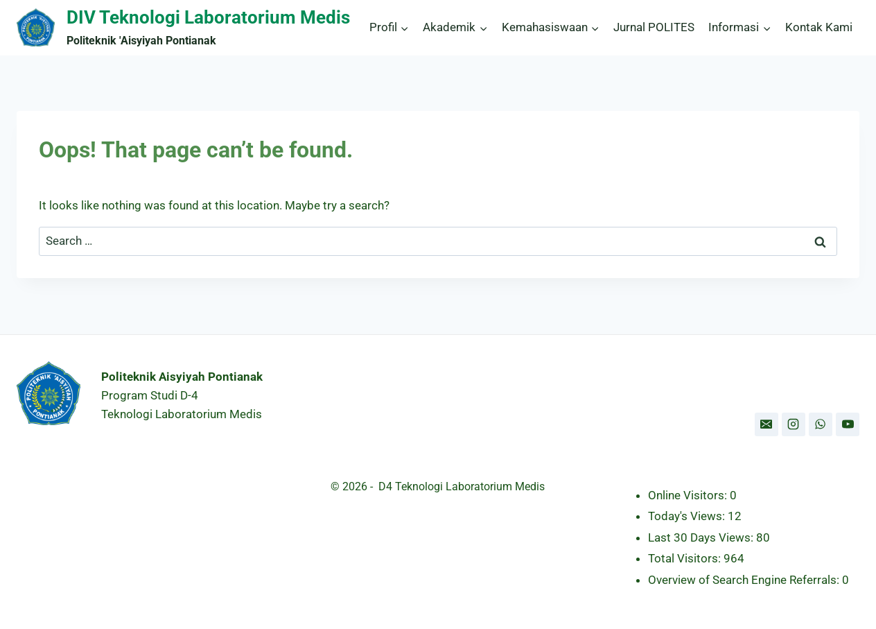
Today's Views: (688, 516)
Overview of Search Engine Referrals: (745, 580)
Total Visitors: (686, 558)
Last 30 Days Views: (702, 537)
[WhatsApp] (820, 424)
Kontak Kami (818, 27)
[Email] (766, 424)
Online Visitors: (689, 495)
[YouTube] (847, 424)
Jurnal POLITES (653, 27)
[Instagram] (793, 424)
